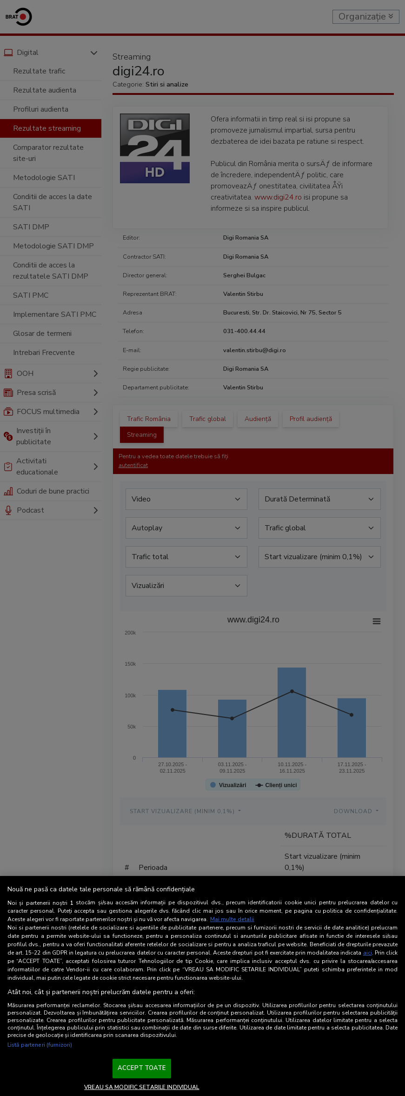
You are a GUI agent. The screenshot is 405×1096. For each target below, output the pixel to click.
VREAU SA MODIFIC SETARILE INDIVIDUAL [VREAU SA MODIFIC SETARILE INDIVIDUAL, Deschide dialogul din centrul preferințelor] (141, 1087)
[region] (202, 986)
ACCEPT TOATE (142, 1068)
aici (367, 952)
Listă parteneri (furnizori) (39, 1045)
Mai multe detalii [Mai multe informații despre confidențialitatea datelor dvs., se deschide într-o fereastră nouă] (232, 919)
